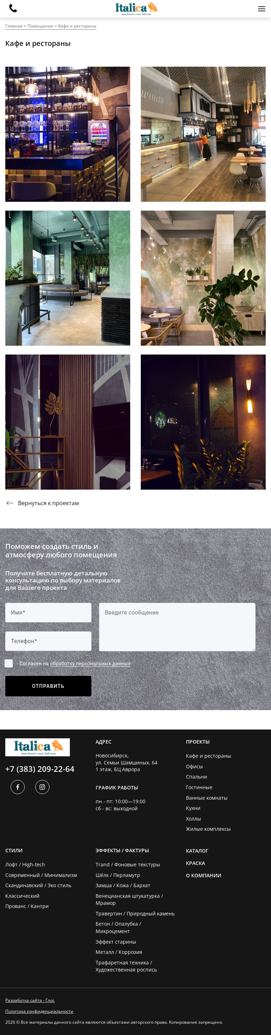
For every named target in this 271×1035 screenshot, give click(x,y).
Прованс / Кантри (27, 906)
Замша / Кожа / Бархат (123, 885)
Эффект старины (116, 941)
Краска (195, 863)
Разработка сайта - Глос (30, 1000)
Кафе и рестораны (77, 26)
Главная (14, 26)
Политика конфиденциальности (39, 1011)
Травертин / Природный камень (135, 913)
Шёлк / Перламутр (118, 875)
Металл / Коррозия (119, 952)
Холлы (193, 818)
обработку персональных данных (90, 663)
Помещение (40, 26)
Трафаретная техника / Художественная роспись (126, 966)
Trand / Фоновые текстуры (128, 864)
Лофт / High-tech (25, 864)
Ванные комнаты (207, 797)
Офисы (194, 766)
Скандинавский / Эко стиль (38, 885)
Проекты (198, 741)
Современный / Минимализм (41, 875)
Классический (22, 895)
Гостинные (199, 787)
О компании (203, 875)
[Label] (177, 627)
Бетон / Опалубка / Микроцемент (118, 927)
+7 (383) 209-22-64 (39, 768)
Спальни (196, 776)
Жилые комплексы (208, 828)
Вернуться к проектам (42, 503)
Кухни (193, 808)
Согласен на (75, 664)
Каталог (197, 850)
